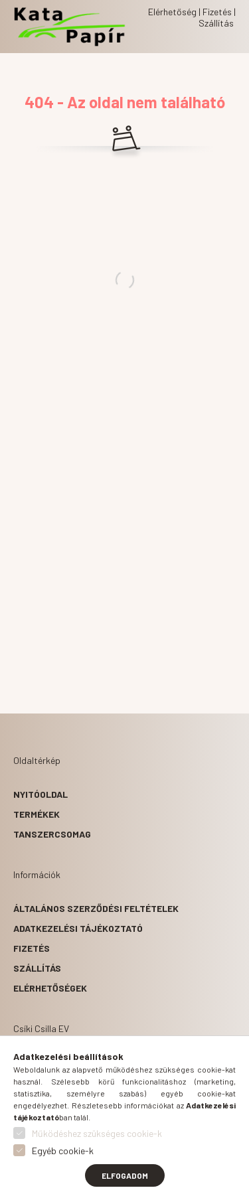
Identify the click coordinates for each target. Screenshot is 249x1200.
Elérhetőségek (50, 988)
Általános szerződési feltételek (96, 908)
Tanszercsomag (52, 834)
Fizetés (31, 948)
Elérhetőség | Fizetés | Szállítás (192, 17)
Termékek (36, 814)
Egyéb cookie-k (63, 1150)
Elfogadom (125, 1175)
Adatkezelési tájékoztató (78, 928)
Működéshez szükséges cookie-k (97, 1133)
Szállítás (37, 968)
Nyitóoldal (40, 794)
